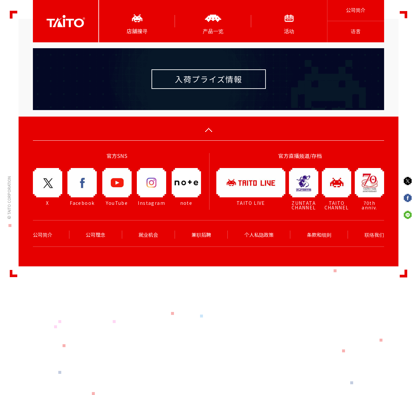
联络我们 (374, 234)
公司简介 (356, 10)
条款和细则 (319, 234)
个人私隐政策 (259, 234)
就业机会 (148, 234)
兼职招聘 (201, 234)
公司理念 (95, 234)
